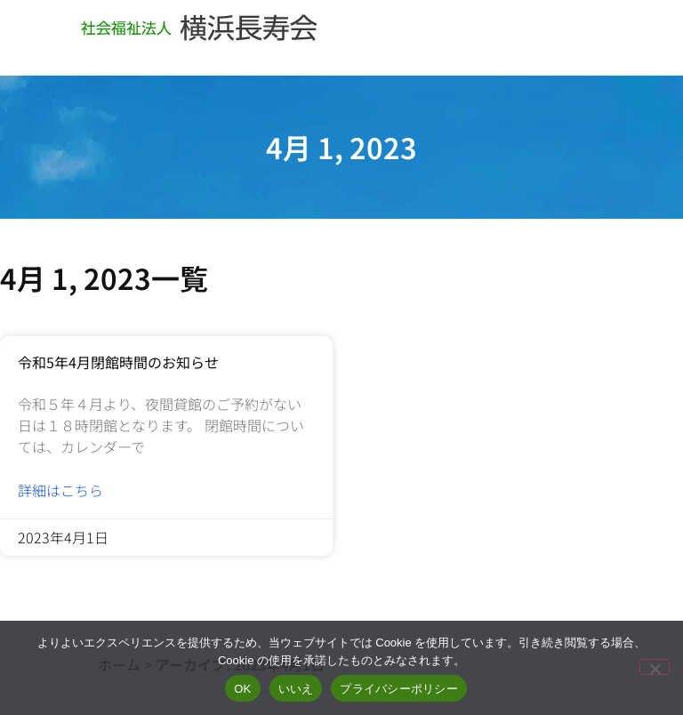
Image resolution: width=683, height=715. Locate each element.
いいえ (296, 688)
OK (242, 688)
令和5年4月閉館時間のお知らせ (118, 362)
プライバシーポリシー (399, 688)
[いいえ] (654, 667)
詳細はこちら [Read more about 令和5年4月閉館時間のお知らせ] (60, 490)
